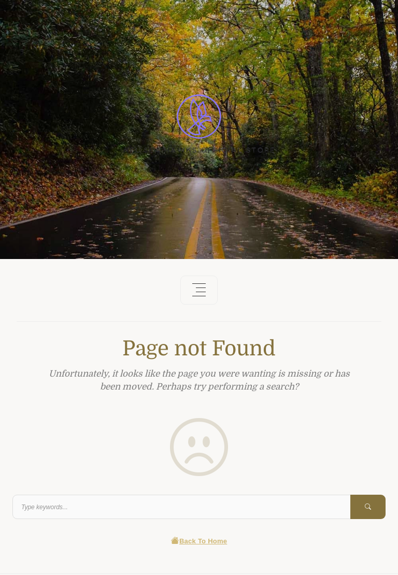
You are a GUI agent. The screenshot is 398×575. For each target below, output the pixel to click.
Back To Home (199, 541)
